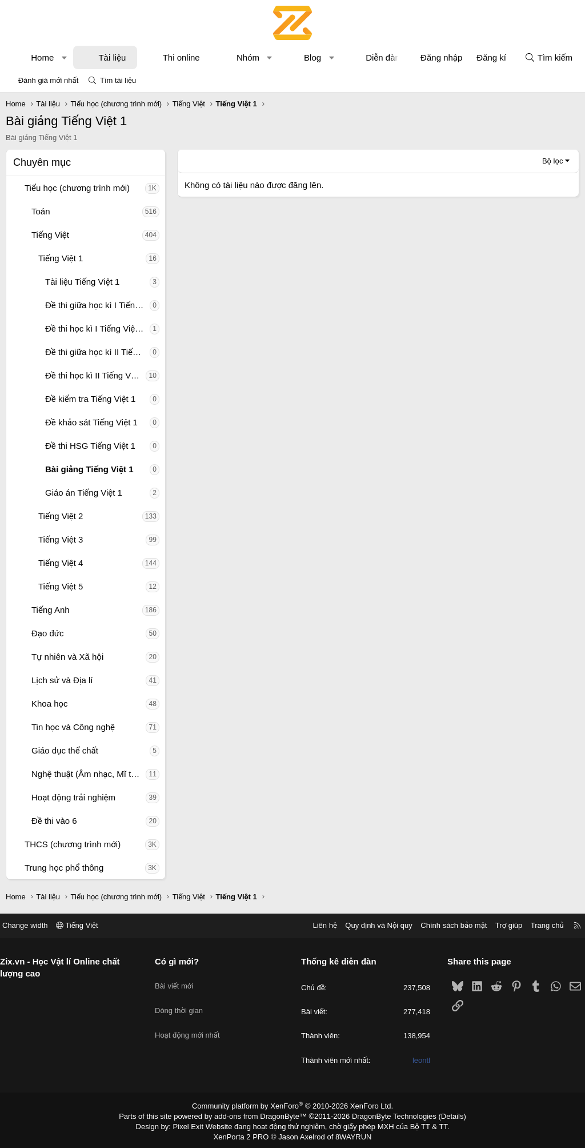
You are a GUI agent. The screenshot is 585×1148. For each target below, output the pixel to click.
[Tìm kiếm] (548, 57)
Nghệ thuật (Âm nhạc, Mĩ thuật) (88, 774)
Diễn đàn (383, 57)
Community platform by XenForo (293, 1106)
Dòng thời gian (183, 1001)
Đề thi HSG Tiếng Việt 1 (90, 446)
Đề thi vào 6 (54, 821)
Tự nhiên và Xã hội (67, 656)
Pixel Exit (196, 1125)
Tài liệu (112, 57)
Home (42, 57)
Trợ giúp (500, 925)
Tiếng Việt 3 (60, 539)
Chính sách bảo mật (445, 925)
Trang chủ (538, 925)
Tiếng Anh (50, 610)
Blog (312, 57)
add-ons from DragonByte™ (263, 1115)
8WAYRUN (349, 1134)
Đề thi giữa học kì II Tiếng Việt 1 (97, 352)
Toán (40, 211)
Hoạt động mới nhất (192, 1022)
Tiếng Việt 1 (60, 258)
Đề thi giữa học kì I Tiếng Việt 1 (97, 305)
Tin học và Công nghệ (73, 727)
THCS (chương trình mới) (73, 844)
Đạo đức (47, 633)
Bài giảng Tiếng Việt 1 (89, 469)
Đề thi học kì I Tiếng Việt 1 (95, 328)
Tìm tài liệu (118, 80)
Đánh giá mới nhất (48, 80)
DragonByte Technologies (386, 1115)
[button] (64, 57)
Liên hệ (316, 925)
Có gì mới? (181, 961)
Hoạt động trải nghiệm (73, 797)
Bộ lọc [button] (552, 161)
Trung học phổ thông (64, 867)
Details (440, 1115)
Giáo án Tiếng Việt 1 (83, 492)
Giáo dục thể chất (64, 750)
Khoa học (49, 703)
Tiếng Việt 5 (60, 586)
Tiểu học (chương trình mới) (77, 188)
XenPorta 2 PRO (244, 1134)
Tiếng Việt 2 (60, 516)
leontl (417, 1060)
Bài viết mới (178, 980)
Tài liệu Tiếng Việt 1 (82, 281)
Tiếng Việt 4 (60, 563)
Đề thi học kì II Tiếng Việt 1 (95, 375)
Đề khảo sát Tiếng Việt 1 (91, 422)
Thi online (181, 57)
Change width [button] (34, 925)
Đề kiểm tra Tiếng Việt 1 (90, 399)
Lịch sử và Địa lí (62, 680)
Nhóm (248, 57)
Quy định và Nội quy (370, 925)
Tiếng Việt (50, 235)
